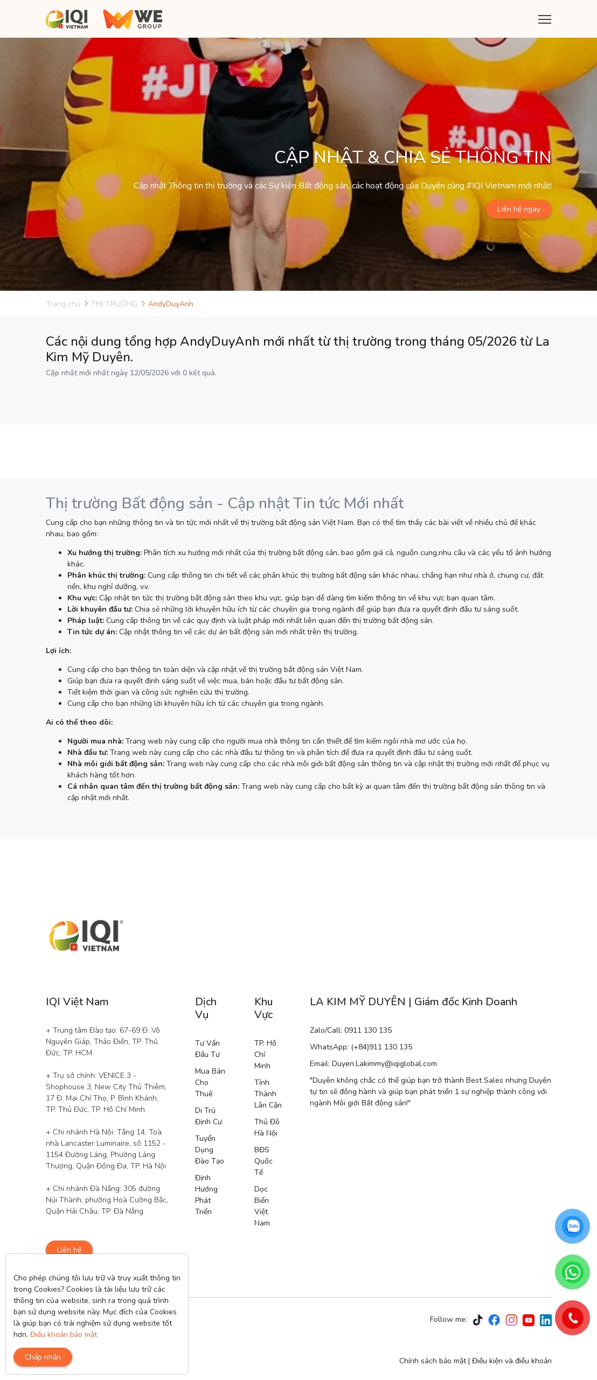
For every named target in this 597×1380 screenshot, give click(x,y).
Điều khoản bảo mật (63, 1334)
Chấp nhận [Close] (43, 1357)
